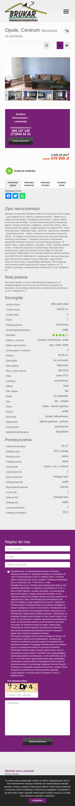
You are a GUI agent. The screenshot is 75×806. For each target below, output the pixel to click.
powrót (66, 30)
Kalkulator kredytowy (29, 183)
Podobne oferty (61, 183)
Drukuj (66, 45)
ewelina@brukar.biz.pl (20, 128)
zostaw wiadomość (21, 141)
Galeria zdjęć (60, 45)
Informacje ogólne (13, 183)
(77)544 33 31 (21, 134)
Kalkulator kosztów (45, 183)
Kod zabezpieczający (17, 681)
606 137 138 (21, 130)
